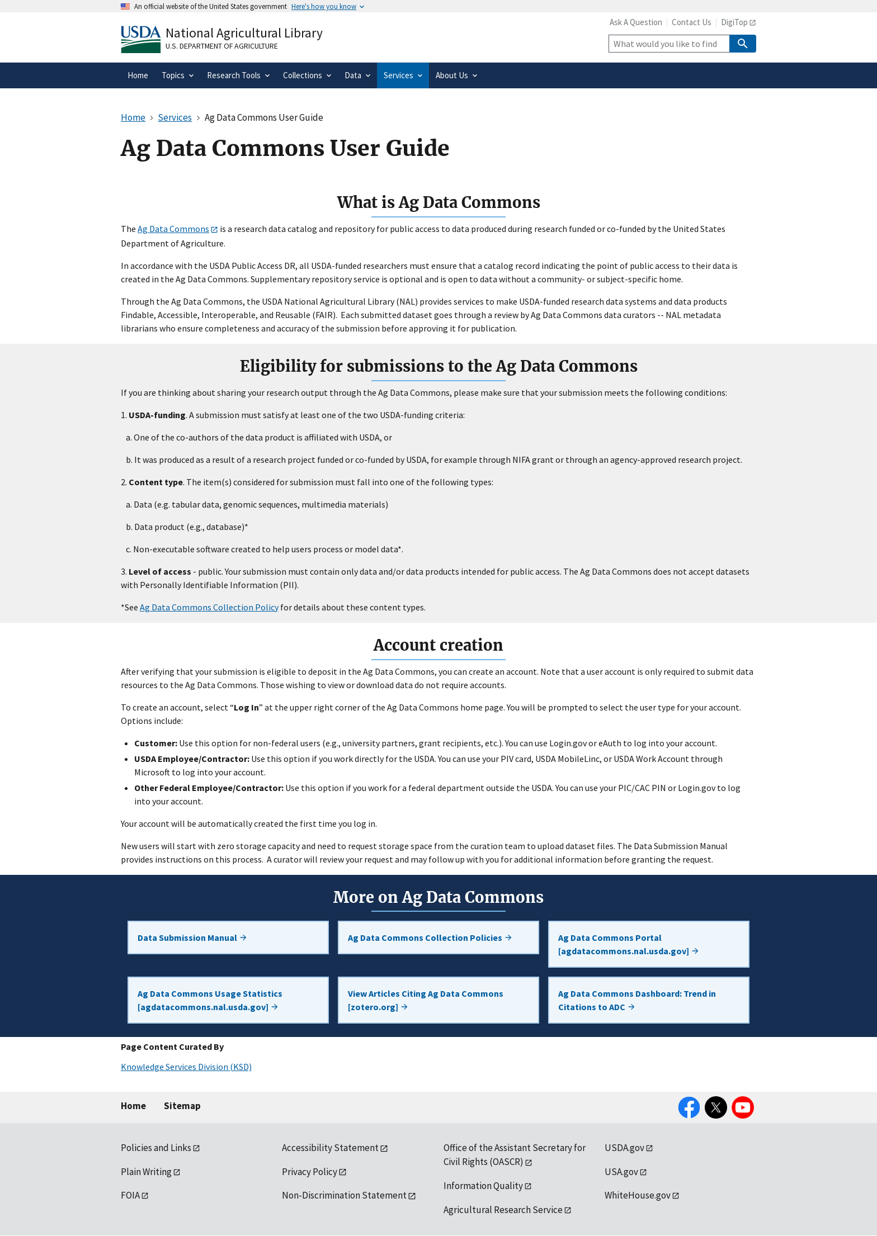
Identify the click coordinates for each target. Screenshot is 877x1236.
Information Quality (483, 1186)
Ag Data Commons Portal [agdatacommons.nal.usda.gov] (629, 944)
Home (133, 1106)
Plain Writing (146, 1172)
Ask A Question (636, 22)
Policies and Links (156, 1148)
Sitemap (182, 1106)
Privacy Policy (309, 1172)
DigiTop (734, 22)
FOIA (130, 1195)
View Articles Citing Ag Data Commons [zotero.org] (425, 1000)
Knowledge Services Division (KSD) (186, 1066)
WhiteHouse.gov (638, 1195)
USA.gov (621, 1172)
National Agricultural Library (244, 33)
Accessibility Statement (330, 1148)
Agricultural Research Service (503, 1210)
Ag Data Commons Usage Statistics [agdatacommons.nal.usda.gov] (210, 1000)
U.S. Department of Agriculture (222, 46)
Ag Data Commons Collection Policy (209, 607)
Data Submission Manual (193, 937)
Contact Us (691, 22)
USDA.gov (624, 1148)
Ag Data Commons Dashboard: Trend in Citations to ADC (637, 1000)
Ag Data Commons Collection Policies (430, 937)
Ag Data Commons (173, 228)
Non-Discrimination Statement (344, 1195)
